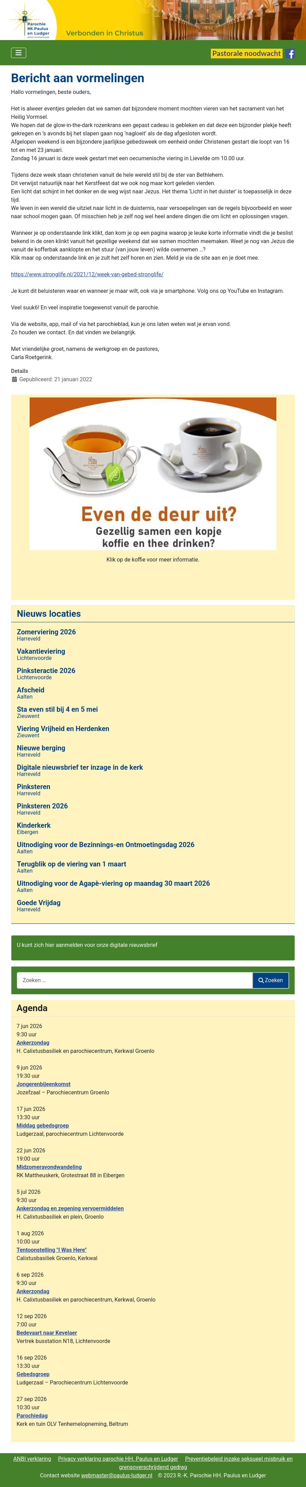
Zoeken (270, 980)
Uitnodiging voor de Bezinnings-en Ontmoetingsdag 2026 (105, 845)
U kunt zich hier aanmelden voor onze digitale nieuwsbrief (87, 945)
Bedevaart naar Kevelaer (47, 1333)
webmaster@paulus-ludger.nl (116, 1475)
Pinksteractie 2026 (46, 670)
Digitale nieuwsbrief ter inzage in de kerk (80, 767)
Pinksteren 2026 (42, 806)
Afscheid (30, 690)
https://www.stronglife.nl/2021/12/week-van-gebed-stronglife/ (87, 274)
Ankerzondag (33, 1042)
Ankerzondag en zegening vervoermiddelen (70, 1208)
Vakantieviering (41, 651)
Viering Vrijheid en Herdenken (63, 729)
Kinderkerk (34, 825)
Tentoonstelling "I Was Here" (52, 1250)
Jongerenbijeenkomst (44, 1084)
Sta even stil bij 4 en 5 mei (57, 709)
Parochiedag (32, 1415)
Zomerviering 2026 (46, 632)
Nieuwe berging (41, 748)
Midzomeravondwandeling (49, 1167)
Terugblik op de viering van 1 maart (71, 864)
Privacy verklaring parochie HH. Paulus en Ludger (118, 1459)
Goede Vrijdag (39, 903)
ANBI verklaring (32, 1459)
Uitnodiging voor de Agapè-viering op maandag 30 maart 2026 (113, 883)
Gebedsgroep (33, 1374)
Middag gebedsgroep (43, 1125)
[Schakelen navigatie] (18, 53)
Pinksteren (33, 787)
